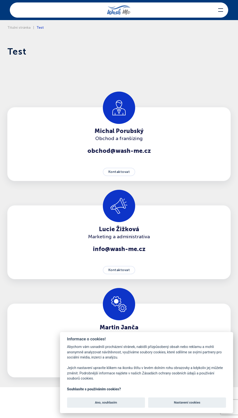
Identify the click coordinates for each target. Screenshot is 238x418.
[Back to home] (119, 10)
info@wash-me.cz (119, 248)
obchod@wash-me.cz (119, 150)
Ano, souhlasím (106, 402)
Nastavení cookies (187, 402)
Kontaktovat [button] (119, 172)
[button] (220, 10)
